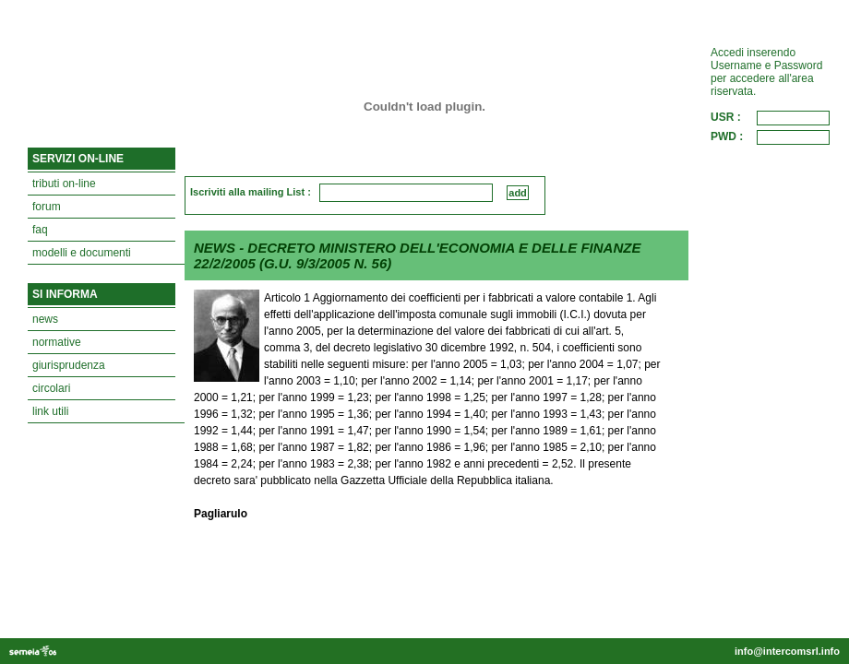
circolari (51, 388)
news (45, 319)
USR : (726, 117)
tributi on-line (64, 183)
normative (56, 342)
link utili (50, 411)
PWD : (727, 136)
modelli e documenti (81, 252)
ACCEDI (804, 168)
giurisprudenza (68, 365)
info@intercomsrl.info (787, 651)
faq (40, 229)
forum (46, 206)
